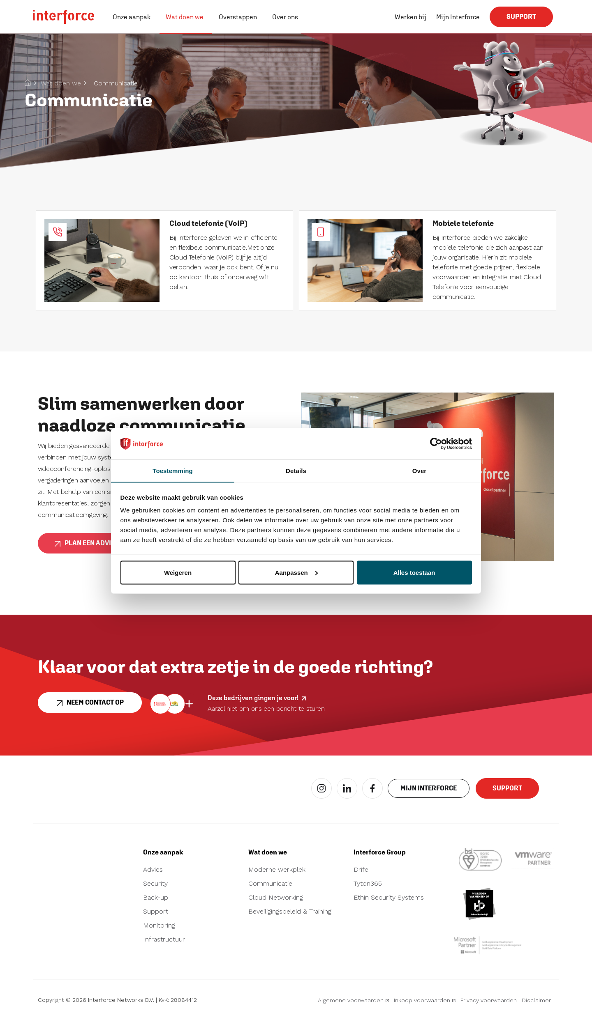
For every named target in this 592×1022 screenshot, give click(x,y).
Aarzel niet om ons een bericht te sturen (266, 709)
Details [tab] (296, 470)
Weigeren (178, 572)
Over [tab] (419, 470)
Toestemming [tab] (173, 470)
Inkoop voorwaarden (425, 1003)
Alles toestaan (414, 572)
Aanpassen (296, 572)
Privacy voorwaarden (488, 1003)
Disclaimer (536, 1003)
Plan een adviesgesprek (101, 546)
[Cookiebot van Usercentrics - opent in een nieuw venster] (436, 443)
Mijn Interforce (458, 17)
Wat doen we (185, 17)
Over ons (285, 17)
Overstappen (238, 17)
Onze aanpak (131, 17)
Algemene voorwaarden (353, 1003)
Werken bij (410, 17)
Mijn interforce (428, 792)
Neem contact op (90, 706)
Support (521, 20)
